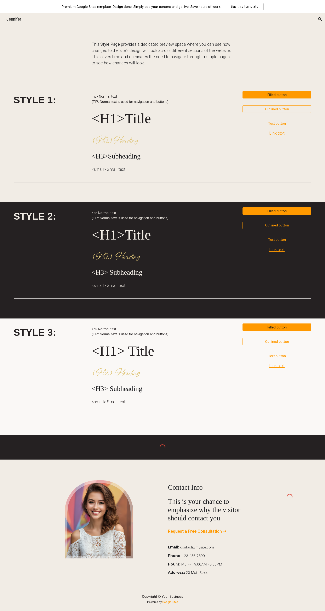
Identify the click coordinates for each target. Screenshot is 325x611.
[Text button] (277, 123)
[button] (320, 19)
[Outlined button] (277, 109)
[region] (162, 6)
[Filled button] (277, 94)
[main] (162, 53)
